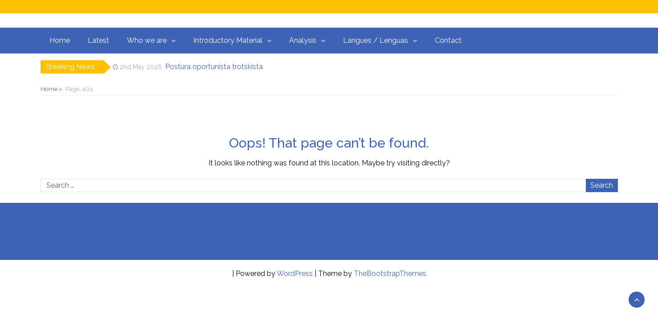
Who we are (147, 40)
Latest (98, 40)
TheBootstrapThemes (390, 273)
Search (601, 185)
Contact (448, 40)
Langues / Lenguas (375, 40)
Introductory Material (227, 40)
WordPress (295, 273)
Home (59, 40)
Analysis (302, 40)
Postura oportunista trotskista (214, 66)
